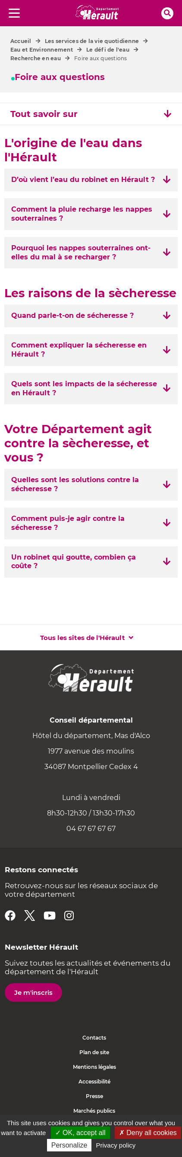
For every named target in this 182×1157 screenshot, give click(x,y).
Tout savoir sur (91, 114)
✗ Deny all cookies (148, 1132)
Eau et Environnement (41, 49)
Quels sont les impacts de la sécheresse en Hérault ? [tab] (84, 388)
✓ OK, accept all (80, 1132)
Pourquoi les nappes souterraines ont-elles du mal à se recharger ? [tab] (81, 252)
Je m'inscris (33, 992)
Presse (94, 1096)
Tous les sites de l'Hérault (82, 638)
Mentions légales (94, 1067)
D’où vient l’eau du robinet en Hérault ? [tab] (83, 179)
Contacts (94, 1037)
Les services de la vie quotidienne (92, 41)
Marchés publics (94, 1111)
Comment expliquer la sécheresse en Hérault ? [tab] (79, 349)
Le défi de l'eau (107, 49)
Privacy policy (116, 1145)
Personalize (69, 1145)
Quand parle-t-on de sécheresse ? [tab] (72, 315)
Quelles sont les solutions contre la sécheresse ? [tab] (75, 484)
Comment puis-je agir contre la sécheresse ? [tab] (68, 523)
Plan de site (94, 1052)
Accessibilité (94, 1081)
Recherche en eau (35, 58)
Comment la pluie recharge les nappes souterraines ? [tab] (81, 213)
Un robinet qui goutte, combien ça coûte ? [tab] (73, 561)
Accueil (20, 41)
